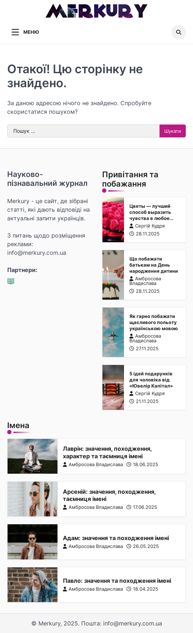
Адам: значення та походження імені (116, 538)
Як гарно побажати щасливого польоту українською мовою (153, 322)
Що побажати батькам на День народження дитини (153, 265)
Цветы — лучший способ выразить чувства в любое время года (150, 215)
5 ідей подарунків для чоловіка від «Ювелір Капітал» (151, 380)
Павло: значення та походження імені (117, 580)
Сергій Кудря (146, 226)
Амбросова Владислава (145, 281)
